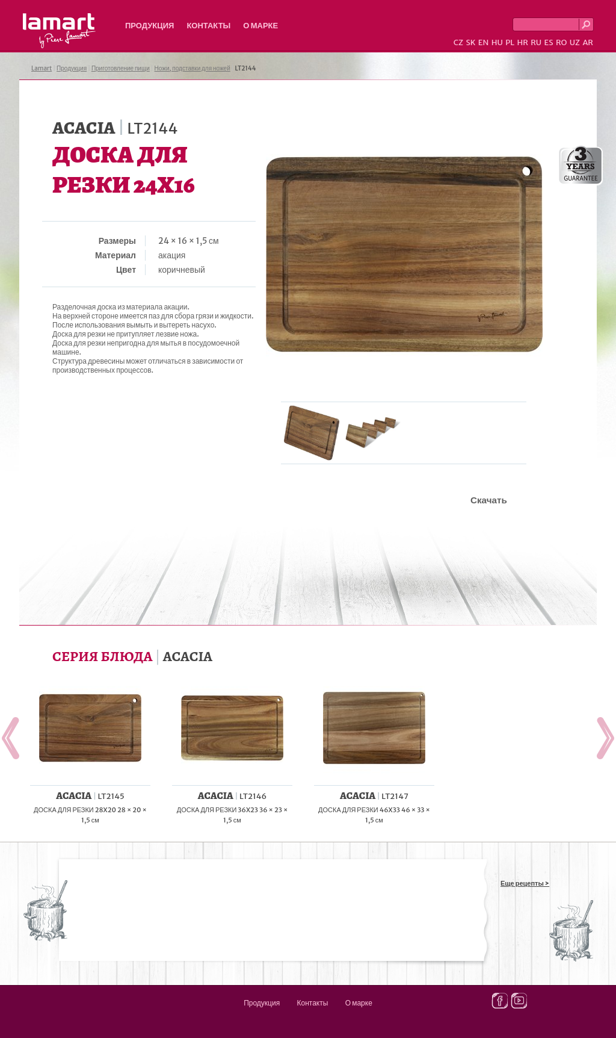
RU (536, 42)
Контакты (208, 25)
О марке (260, 25)
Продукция (149, 25)
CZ (458, 42)
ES (548, 42)
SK (470, 42)
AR (587, 42)
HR (522, 42)
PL (509, 42)
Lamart (59, 30)
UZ (575, 42)
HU (497, 42)
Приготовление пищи (120, 68)
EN (483, 42)
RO (561, 42)
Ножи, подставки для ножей (192, 68)
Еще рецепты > (524, 883)
